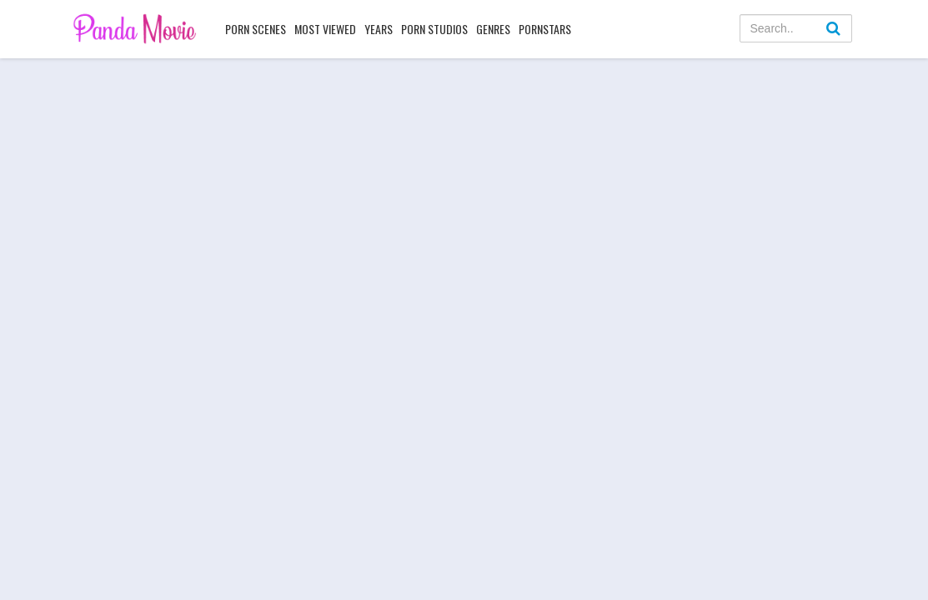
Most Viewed (325, 29)
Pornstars (545, 29)
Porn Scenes (255, 29)
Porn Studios (434, 29)
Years (378, 29)
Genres (493, 29)
